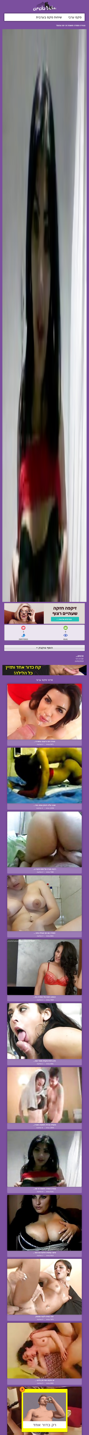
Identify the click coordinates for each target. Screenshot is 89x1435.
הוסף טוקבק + (44, 647)
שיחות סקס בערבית (49, 17)
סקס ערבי (75, 17)
